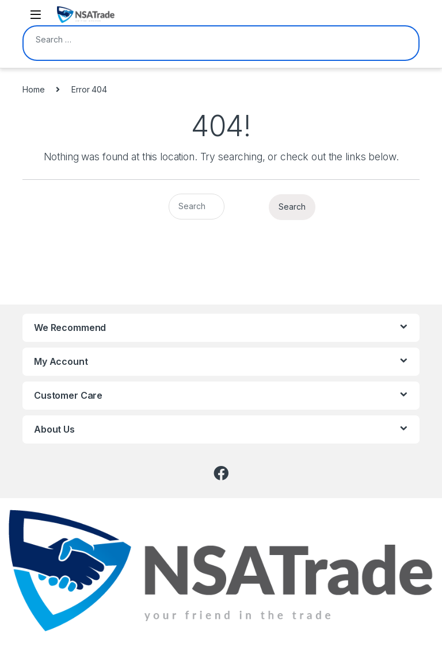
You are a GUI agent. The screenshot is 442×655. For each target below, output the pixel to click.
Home (33, 89)
